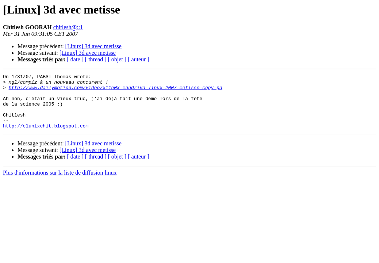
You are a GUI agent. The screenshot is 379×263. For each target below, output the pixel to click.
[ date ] (75, 59)
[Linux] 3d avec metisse (93, 46)
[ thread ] (96, 59)
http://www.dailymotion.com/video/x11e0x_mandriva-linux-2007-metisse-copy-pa (115, 90)
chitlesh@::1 (68, 27)
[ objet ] (117, 59)
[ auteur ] (138, 59)
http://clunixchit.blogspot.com (45, 136)
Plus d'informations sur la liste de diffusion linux (59, 183)
